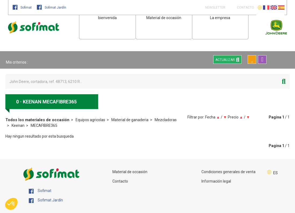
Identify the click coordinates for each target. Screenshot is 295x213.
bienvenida (107, 18)
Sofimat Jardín (51, 7)
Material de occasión (163, 18)
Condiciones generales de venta (228, 172)
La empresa (220, 18)
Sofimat (23, 7)
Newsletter (214, 7)
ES (275, 173)
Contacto (120, 181)
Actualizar (227, 59)
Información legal (216, 181)
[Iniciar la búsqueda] (284, 81)
